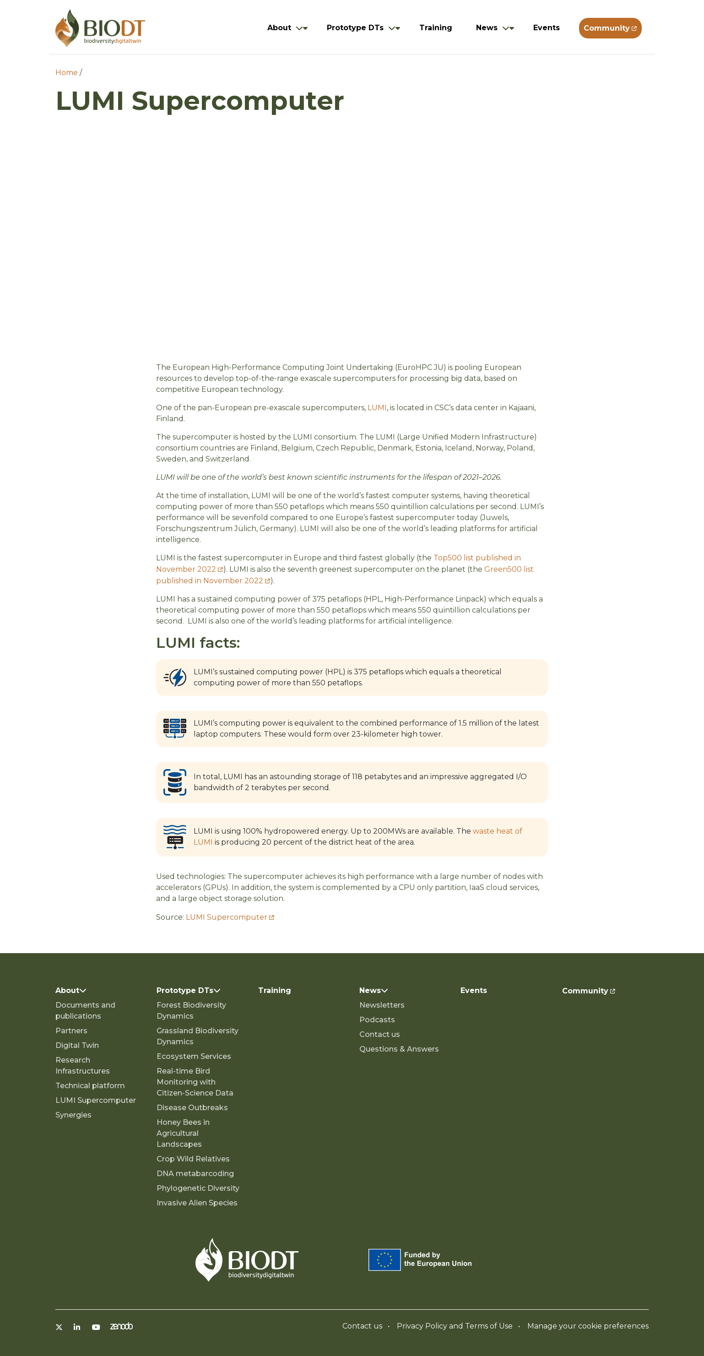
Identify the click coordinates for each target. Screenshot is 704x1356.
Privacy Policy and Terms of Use (455, 1326)
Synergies (73, 1115)
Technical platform (90, 1085)
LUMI (377, 407)
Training (435, 27)
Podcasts (377, 1019)
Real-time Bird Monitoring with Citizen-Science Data (195, 1082)
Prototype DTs (355, 27)
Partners (71, 1030)
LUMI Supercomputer (226, 917)
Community (607, 28)
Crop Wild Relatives (193, 1159)
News (487, 27)
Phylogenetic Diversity (198, 1188)
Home (66, 72)
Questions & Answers (399, 1049)
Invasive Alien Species (197, 1203)
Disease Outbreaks (192, 1107)
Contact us (379, 1034)
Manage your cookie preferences (588, 1326)
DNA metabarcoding (195, 1173)
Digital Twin (77, 1045)
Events (546, 27)
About (279, 27)
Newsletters (382, 1005)
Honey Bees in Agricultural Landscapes (183, 1133)
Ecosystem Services (194, 1056)
